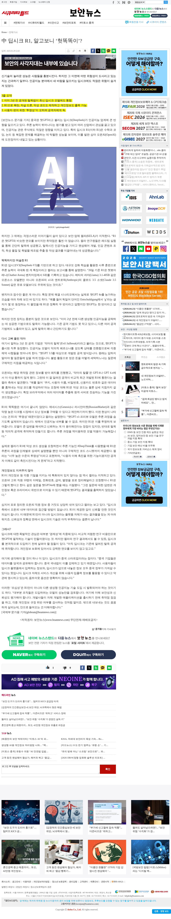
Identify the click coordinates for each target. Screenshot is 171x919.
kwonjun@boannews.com (87, 904)
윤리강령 (73, 882)
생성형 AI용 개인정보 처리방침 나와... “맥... (25, 745)
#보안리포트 (69, 22)
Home (4, 32)
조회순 (127, 357)
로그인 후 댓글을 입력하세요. (51, 769)
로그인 (4, 2)
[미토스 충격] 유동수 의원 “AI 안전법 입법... (25, 751)
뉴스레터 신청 (44, 2)
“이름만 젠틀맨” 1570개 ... (142, 309)
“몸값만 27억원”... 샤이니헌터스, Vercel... (144, 184)
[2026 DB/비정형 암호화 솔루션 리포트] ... (83, 758)
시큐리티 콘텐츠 (158, 22)
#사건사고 (53, 22)
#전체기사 (19, 22)
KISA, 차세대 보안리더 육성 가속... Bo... (82, 739)
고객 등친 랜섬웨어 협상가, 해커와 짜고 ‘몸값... (26, 758)
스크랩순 (161, 357)
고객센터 (84, 882)
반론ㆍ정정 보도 (161, 911)
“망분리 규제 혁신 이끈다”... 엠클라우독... (144, 346)
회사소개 (5, 882)
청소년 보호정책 (59, 882)
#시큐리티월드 (36, 22)
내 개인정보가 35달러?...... (142, 320)
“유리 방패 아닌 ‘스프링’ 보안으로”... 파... (83, 751)
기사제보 (23, 2)
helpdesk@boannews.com (134, 896)
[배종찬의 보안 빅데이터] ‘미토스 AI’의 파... (25, 739)
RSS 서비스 (118, 882)
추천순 (144, 357)
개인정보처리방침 (41, 882)
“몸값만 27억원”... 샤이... (142, 324)
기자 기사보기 (104, 629)
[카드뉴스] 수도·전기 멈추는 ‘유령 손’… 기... (84, 745)
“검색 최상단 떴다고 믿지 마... (144, 312)
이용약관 (27, 882)
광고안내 (16, 882)
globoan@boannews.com (41, 612)
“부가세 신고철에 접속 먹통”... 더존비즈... (144, 349)
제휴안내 (94, 882)
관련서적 (105, 882)
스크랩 (33, 2)
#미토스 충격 (87, 22)
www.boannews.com (57, 619)
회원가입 (13, 2)
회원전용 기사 (136, 22)
